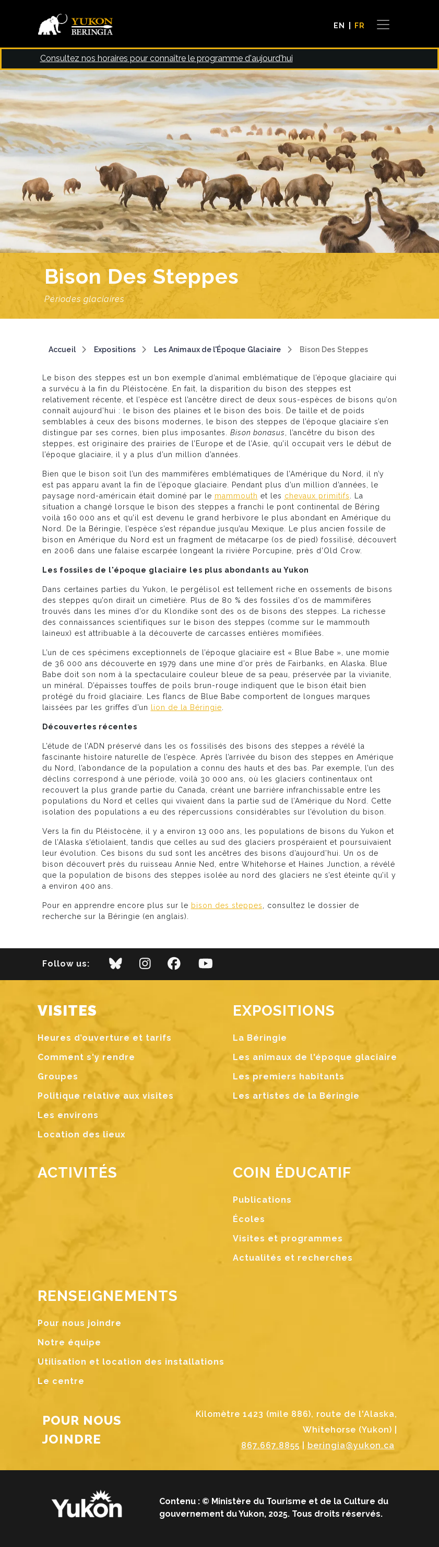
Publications (262, 1200)
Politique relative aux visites (106, 1096)
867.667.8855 (270, 1445)
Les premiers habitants (289, 1076)
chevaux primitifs (317, 496)
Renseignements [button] (108, 1296)
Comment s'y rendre (86, 1057)
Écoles (249, 1219)
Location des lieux (82, 1134)
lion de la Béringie (186, 707)
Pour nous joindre (80, 1323)
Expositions (115, 349)
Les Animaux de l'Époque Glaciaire (217, 349)
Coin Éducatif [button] (292, 1172)
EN (339, 25)
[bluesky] (115, 966)
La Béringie (260, 1038)
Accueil (62, 349)
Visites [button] (68, 1010)
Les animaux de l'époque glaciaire (315, 1057)
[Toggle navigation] (383, 24)
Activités (78, 1172)
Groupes (58, 1076)
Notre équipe (69, 1342)
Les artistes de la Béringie (296, 1096)
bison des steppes (227, 905)
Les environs (68, 1115)
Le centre (61, 1381)
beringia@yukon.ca (351, 1445)
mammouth (236, 496)
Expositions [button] (284, 1010)
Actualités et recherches (293, 1258)
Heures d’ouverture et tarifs (105, 1038)
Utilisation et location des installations (131, 1362)
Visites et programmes (288, 1238)
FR (359, 25)
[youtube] (205, 966)
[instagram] (145, 966)
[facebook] (174, 966)
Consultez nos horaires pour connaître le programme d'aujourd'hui (166, 58)
